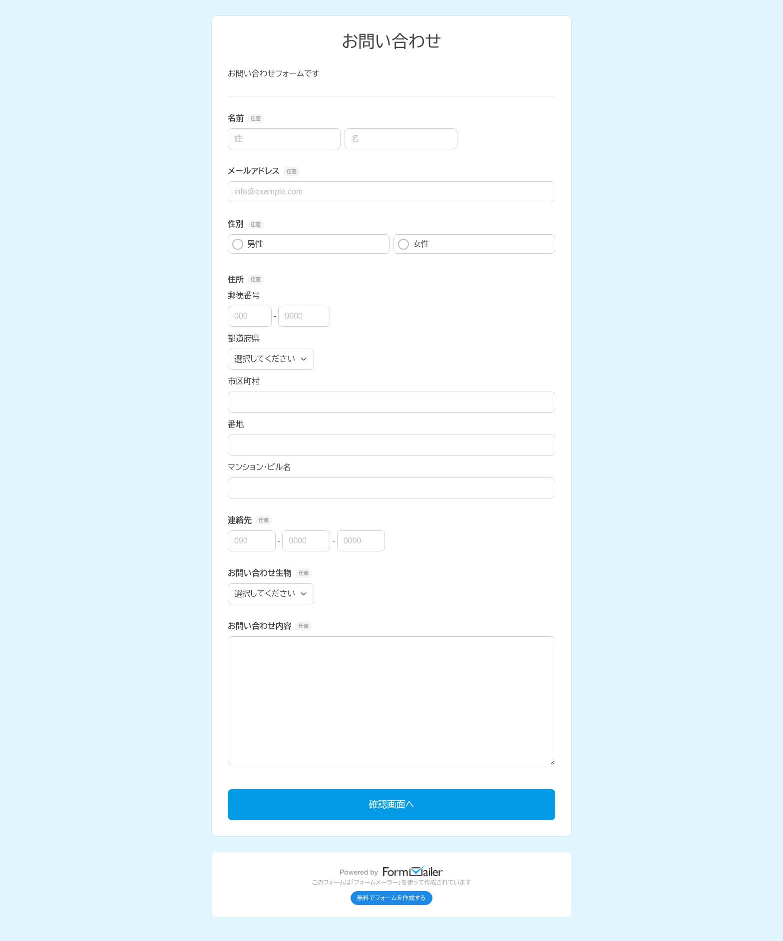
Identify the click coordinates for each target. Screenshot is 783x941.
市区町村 (244, 381)
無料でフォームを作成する (391, 898)
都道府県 (244, 338)
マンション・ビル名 (259, 467)
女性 (413, 244)
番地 (236, 424)
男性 (247, 244)
